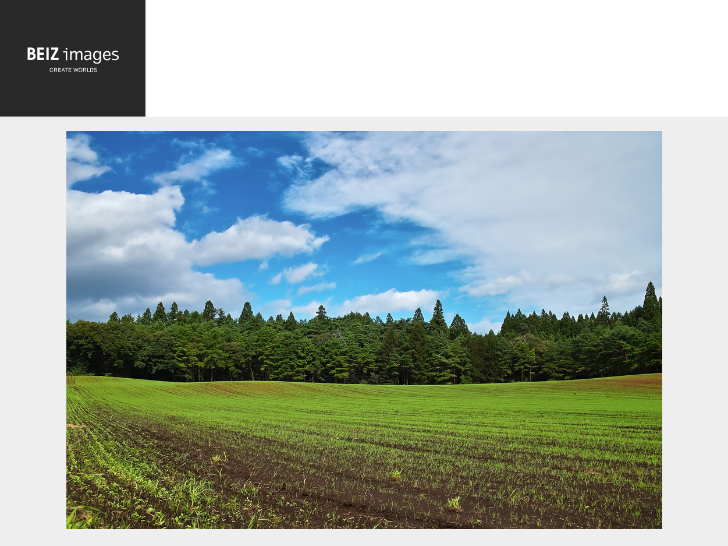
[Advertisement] (436, 61)
